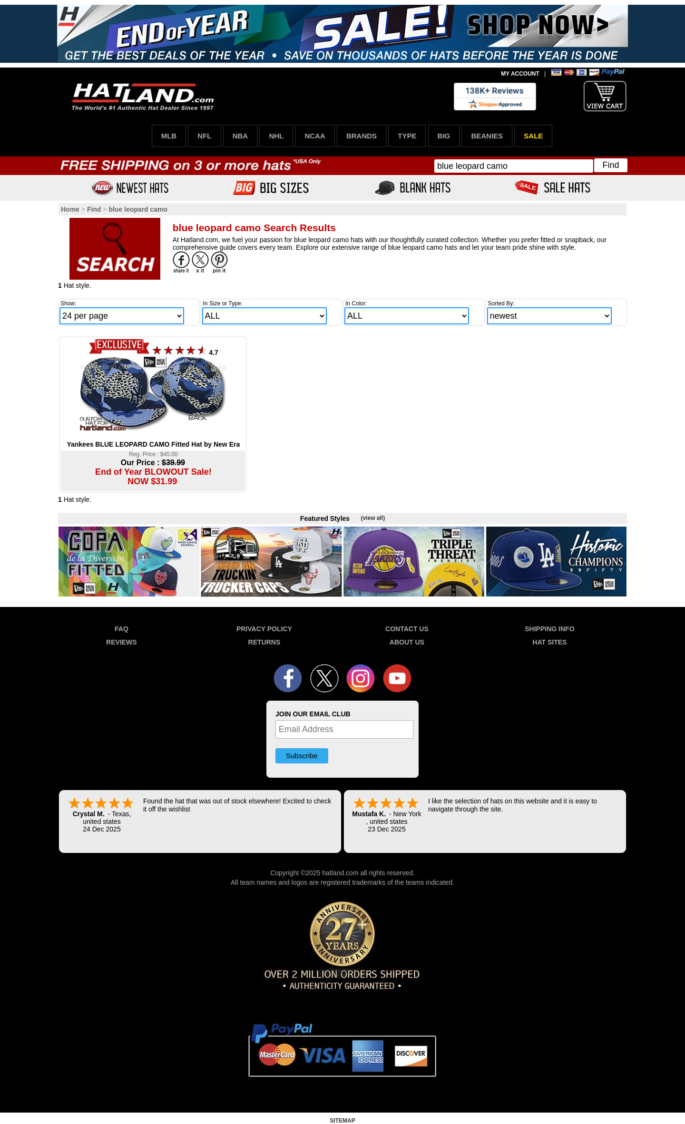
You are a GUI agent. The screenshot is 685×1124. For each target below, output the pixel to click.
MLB (169, 136)
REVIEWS (121, 642)
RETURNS (264, 642)
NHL (276, 136)
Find (610, 165)
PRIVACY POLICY (264, 629)
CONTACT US (407, 629)
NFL (204, 136)
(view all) (373, 518)
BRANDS (361, 136)
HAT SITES (549, 642)
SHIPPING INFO (549, 629)
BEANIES (487, 136)
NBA (240, 136)
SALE (533, 136)
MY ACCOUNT (520, 73)
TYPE (407, 136)
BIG (444, 136)
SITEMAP (342, 1120)
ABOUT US (407, 642)
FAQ (121, 629)
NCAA (314, 136)
